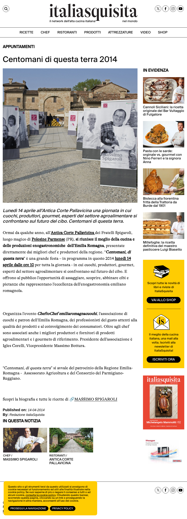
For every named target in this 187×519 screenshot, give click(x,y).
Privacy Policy (62, 508)
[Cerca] (6, 8)
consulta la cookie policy (41, 495)
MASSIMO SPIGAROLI (95, 399)
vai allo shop (163, 300)
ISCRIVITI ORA (163, 359)
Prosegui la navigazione (28, 508)
